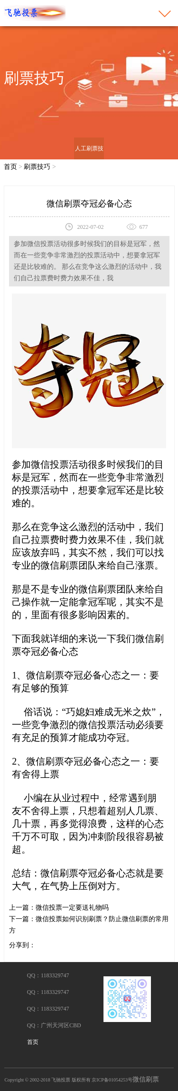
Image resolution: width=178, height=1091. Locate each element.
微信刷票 (145, 1079)
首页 (10, 166)
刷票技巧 (37, 166)
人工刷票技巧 (89, 159)
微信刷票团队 (106, 589)
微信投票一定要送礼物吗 (72, 907)
